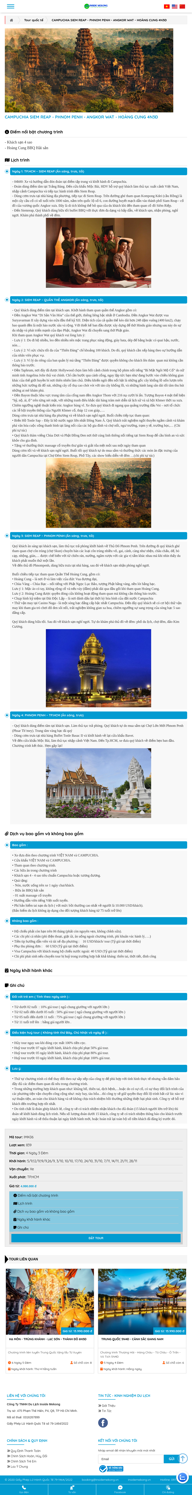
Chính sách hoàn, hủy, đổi (27, 1457)
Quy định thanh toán (23, 1451)
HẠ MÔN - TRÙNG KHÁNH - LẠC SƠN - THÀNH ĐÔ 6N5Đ (140, 1338)
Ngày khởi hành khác (31, 1219)
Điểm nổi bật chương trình (35, 1195)
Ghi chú (21, 1227)
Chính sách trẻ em (21, 1462)
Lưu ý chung (17, 1467)
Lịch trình (22, 1203)
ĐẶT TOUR (96, 1238)
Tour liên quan (23, 1259)
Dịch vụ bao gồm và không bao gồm (44, 1211)
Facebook (120, 1489)
